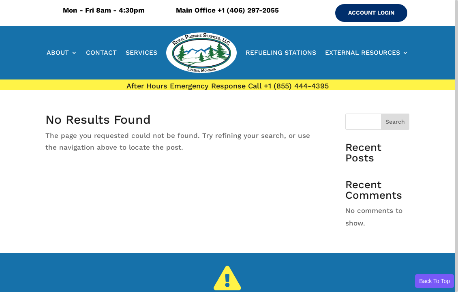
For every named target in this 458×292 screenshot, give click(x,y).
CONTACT (101, 52)
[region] (229, 146)
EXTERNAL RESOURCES (362, 52)
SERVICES (141, 52)
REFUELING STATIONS (281, 52)
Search (395, 121)
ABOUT (58, 52)
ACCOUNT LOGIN (371, 12)
